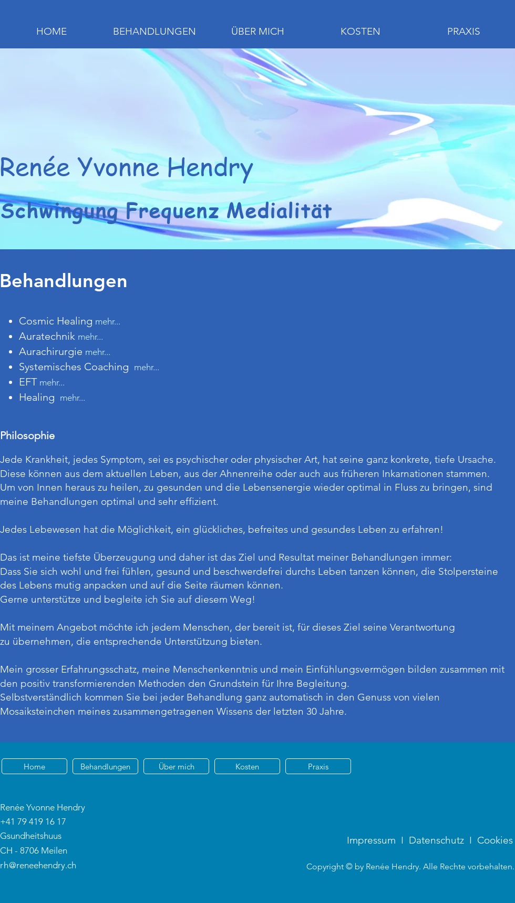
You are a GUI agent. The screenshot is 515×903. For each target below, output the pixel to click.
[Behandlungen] (105, 766)
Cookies (495, 840)
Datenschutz (436, 840)
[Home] (34, 766)
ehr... (76, 397)
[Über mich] (176, 766)
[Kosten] (247, 766)
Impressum (371, 840)
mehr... (90, 336)
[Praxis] (318, 766)
